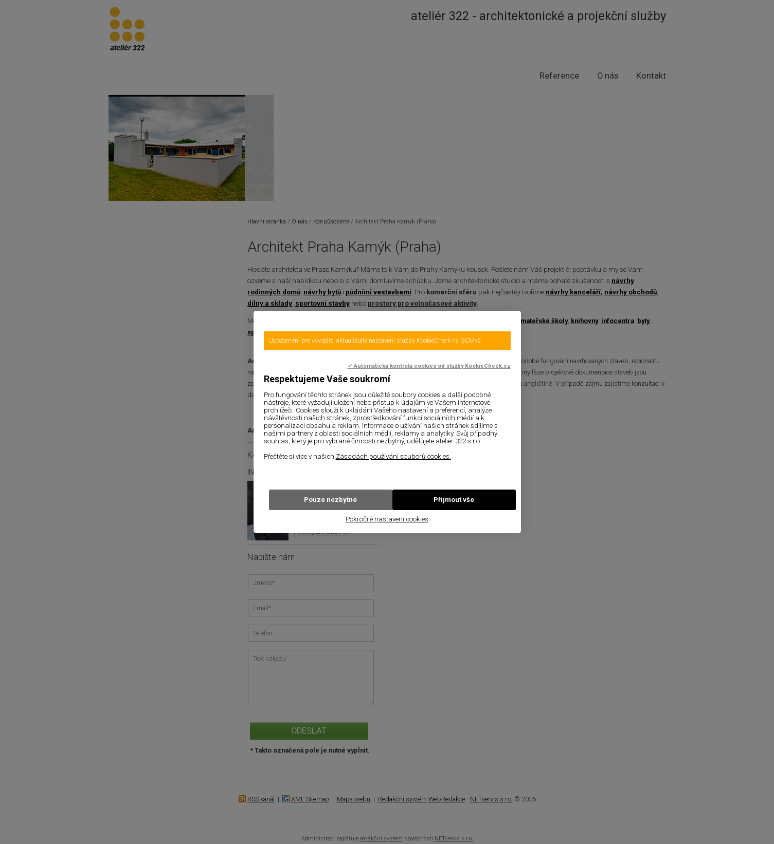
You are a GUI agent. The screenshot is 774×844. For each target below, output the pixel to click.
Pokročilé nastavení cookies (387, 519)
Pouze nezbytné (330, 499)
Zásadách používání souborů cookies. (393, 456)
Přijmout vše (454, 499)
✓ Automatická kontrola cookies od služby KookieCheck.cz (429, 366)
